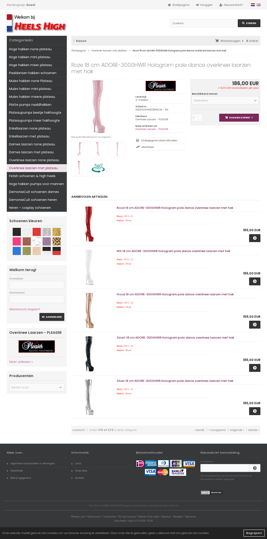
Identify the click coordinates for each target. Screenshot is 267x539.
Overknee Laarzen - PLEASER (151, 129)
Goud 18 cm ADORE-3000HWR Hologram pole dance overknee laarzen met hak (175, 294)
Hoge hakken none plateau (30, 49)
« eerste (199, 430)
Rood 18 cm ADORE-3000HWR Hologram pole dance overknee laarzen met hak (175, 208)
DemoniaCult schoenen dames (34, 192)
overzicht (78, 430)
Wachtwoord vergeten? (24, 309)
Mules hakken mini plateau (30, 89)
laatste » (253, 430)
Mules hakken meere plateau (32, 96)
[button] (225, 100)
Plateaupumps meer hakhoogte (34, 120)
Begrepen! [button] (254, 533)
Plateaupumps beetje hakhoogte (35, 112)
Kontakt (77, 478)
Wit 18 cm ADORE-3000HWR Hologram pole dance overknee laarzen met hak (173, 251)
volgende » (237, 430)
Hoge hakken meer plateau (30, 65)
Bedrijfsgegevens (19, 478)
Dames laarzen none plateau (32, 144)
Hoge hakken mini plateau (29, 57)
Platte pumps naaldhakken (30, 104)
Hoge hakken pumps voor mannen (36, 184)
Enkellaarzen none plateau (30, 128)
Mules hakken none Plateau (30, 81)
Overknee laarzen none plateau (34, 160)
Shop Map (79, 470)
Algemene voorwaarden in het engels (31, 463)
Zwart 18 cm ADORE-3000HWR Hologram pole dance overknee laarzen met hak (175, 337)
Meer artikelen (20, 362)
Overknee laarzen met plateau (33, 168)
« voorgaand (217, 430)
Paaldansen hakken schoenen (32, 73)
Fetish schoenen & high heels (32, 176)
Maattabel (148, 147)
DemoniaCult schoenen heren (33, 199)
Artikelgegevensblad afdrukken (159, 140)
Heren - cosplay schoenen (30, 207)
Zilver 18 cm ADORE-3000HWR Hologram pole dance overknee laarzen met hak (175, 381)
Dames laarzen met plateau (31, 152)
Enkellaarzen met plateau (29, 136)
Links (76, 463)
